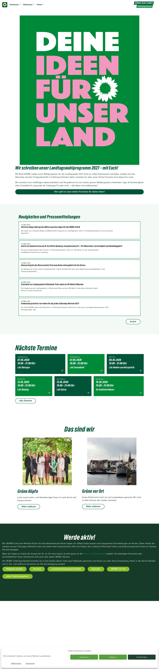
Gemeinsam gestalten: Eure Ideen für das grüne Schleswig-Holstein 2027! (50, 303)
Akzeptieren (84, 657)
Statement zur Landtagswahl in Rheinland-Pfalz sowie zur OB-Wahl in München (52, 284)
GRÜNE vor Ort (118, 568)
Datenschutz (16, 663)
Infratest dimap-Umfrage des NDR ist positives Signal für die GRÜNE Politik (50, 227)
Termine (37, 568)
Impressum (30, 663)
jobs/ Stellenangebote (17, 576)
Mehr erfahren (29, 506)
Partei (39, 4)
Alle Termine (25, 400)
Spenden (96, 568)
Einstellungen (142, 657)
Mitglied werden (14, 568)
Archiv (133, 321)
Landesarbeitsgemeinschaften (66, 568)
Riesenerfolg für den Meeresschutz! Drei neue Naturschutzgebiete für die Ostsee (53, 265)
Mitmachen (27, 4)
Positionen (14, 4)
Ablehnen (113, 657)
